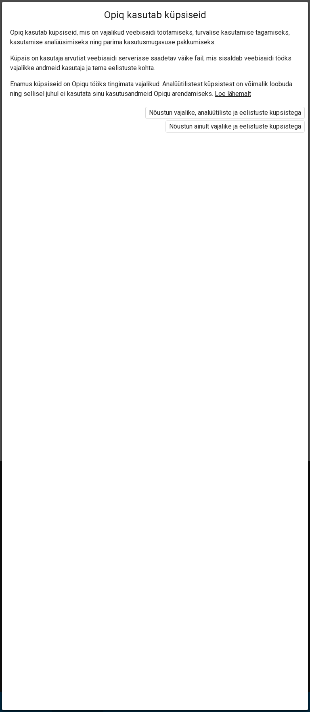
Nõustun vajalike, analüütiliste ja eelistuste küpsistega (225, 112)
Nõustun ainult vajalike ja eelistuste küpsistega (235, 126)
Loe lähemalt (233, 94)
